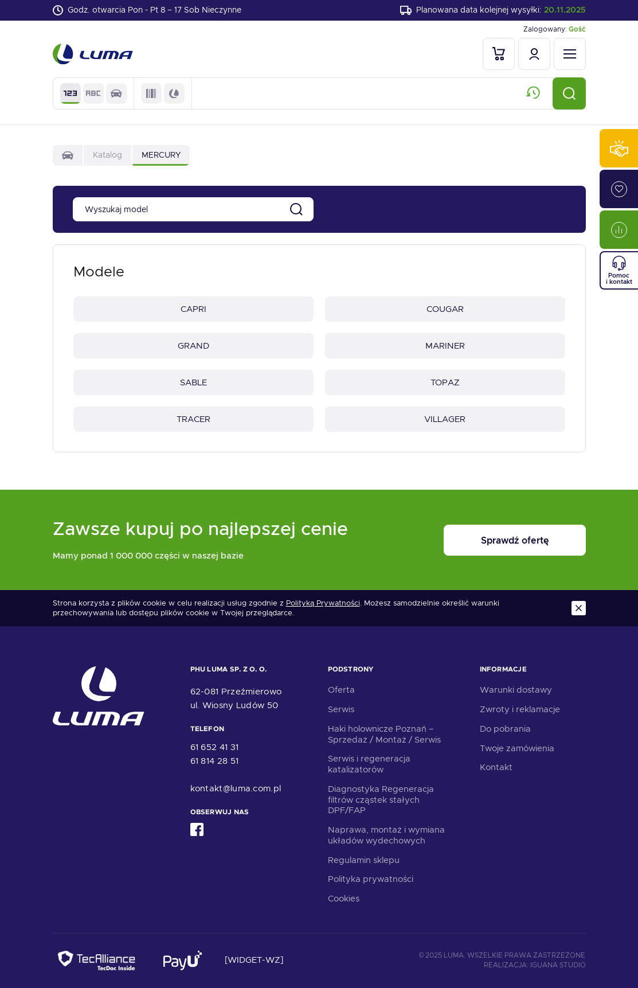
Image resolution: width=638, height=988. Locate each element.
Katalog (107, 155)
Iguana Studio (558, 965)
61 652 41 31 (214, 747)
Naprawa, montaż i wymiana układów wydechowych (386, 835)
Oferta (341, 690)
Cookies (343, 898)
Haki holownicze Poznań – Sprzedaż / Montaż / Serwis (384, 734)
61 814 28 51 (214, 761)
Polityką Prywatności (323, 603)
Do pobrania (505, 729)
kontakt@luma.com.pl (235, 788)
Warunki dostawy (516, 690)
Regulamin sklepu (364, 860)
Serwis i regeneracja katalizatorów (369, 764)
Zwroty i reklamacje (520, 709)
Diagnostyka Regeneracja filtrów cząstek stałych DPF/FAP (381, 800)
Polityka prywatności (370, 879)
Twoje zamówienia (517, 748)
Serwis (341, 709)
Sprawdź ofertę (515, 540)
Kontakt (496, 767)
